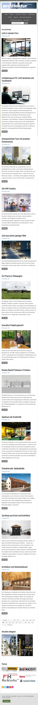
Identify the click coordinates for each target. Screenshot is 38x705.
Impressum (26, 20)
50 (26, 622)
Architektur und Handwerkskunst (14, 566)
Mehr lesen (4, 70)
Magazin (16, 17)
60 (29, 622)
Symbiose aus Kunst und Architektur (16, 515)
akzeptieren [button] (6, 701)
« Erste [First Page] (4, 620)
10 (14, 620)
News (6, 14)
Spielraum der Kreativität (11, 417)
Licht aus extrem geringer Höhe (14, 235)
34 (24, 620)
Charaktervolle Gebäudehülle (13, 468)
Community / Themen (20, 14)
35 (27, 620)
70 (32, 622)
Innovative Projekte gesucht (12, 325)
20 (18, 620)
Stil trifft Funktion (9, 188)
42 (16, 622)
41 (13, 622)
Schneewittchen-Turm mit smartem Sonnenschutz (16, 140)
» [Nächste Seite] (5, 625)
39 (6, 622)
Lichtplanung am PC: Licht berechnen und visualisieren (18, 79)
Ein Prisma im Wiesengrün (12, 276)
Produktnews (31, 14)
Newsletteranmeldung (25, 17)
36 (30, 620)
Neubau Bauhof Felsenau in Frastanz (16, 370)
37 (33, 620)
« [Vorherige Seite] (8, 620)
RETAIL (10, 17)
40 (10, 622)
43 (20, 622)
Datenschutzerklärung (16, 20)
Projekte (11, 14)
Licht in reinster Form (10, 33)
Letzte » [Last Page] (10, 625)
